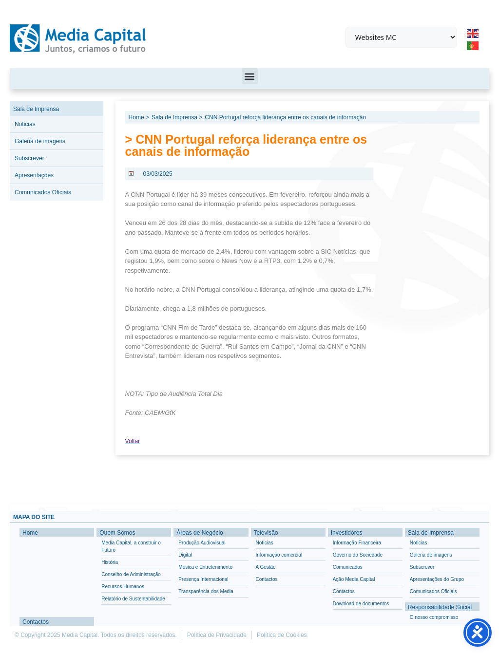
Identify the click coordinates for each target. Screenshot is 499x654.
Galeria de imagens (40, 141)
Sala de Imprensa (36, 109)
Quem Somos (117, 532)
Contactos (35, 621)
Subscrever (29, 158)
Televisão (266, 532)
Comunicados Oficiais (43, 192)
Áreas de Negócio (199, 532)
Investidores (347, 532)
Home (30, 532)
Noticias (25, 124)
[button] (250, 76)
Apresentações (34, 175)
